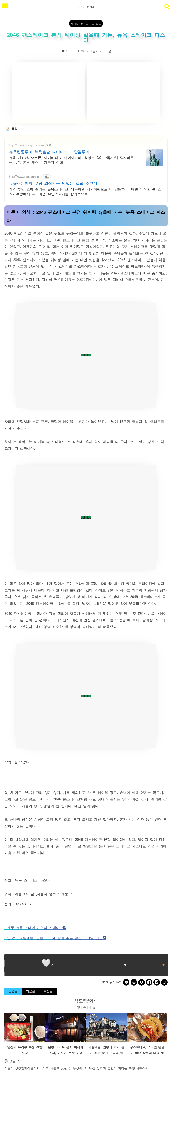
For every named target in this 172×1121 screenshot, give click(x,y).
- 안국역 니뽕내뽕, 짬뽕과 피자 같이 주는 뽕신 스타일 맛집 (53, 937)
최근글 (30, 990)
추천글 (48, 990)
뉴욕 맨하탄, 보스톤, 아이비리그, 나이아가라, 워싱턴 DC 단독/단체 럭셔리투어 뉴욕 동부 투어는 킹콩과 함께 (71, 160)
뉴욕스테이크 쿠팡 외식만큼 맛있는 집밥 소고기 (53, 183)
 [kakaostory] (142, 982)
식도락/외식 (86, 1000)
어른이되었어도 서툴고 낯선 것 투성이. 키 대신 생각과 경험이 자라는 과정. (81, 1067)
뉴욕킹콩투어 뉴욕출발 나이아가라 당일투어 (49, 151)
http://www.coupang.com (25, 176)
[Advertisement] (48, 92)
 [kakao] (134, 982)
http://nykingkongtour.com (26, 145)
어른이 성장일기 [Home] (87, 6)
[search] (166, 6)
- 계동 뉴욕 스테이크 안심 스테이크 (33, 927)
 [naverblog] (164, 982)
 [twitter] (156, 982)
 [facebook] (149, 982)
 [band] (126, 982)
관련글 (13, 990)
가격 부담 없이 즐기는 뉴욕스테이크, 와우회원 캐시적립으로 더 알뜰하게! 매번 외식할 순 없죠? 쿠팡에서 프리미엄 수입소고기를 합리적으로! (85, 191)
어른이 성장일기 (15, 1067)
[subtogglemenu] (5, 6)
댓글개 (94, 50)
